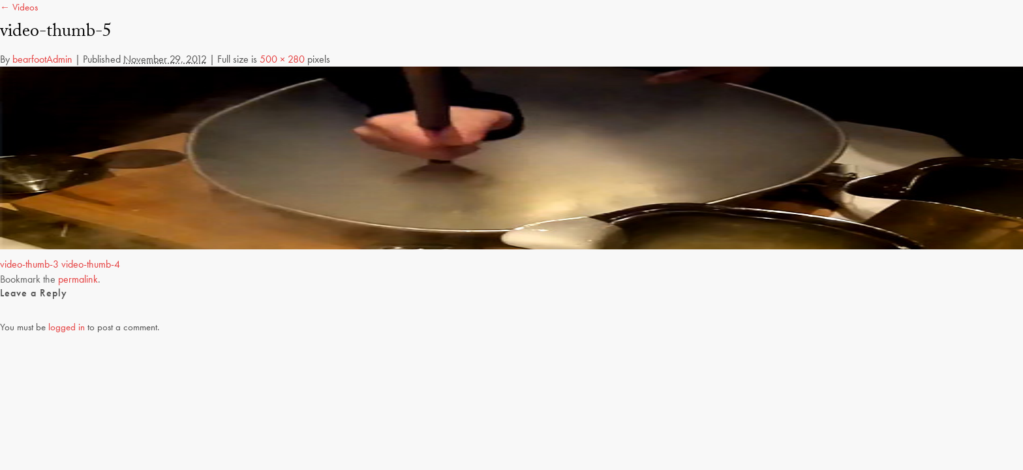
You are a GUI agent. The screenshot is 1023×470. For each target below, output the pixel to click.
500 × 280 (282, 59)
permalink (78, 279)
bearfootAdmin (42, 59)
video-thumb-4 (90, 264)
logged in (66, 327)
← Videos (19, 7)
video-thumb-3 (29, 264)
